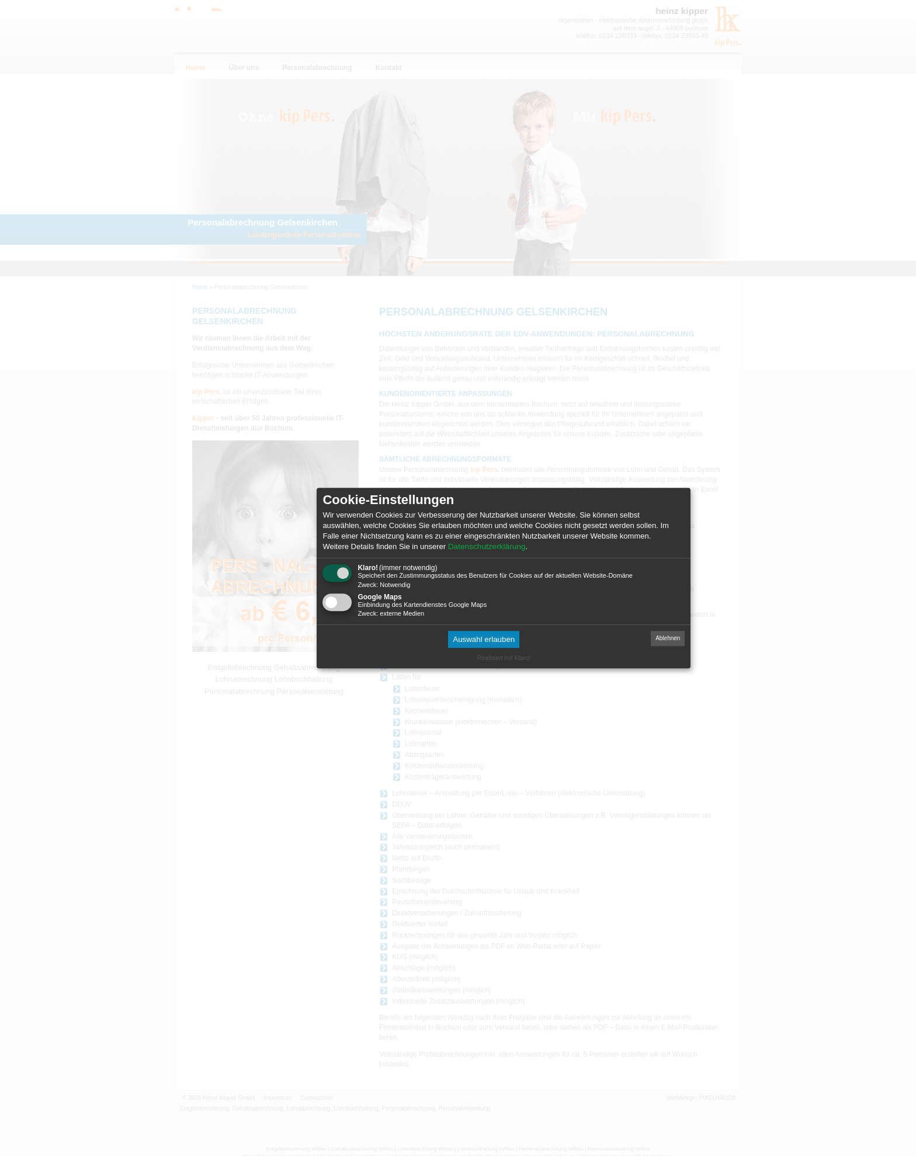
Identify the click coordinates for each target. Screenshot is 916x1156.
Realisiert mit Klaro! (503, 657)
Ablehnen (667, 638)
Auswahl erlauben (484, 639)
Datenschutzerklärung (487, 546)
